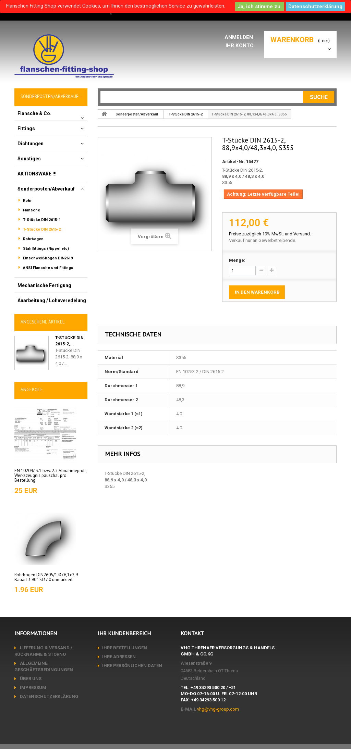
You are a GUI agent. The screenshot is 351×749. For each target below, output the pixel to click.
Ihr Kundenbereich (124, 633)
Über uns (30, 678)
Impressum (32, 687)
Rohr (27, 200)
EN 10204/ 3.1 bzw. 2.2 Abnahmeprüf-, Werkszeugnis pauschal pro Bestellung (50, 475)
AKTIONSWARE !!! (37, 173)
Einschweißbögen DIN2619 (47, 258)
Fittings (26, 128)
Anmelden (240, 37)
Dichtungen (30, 143)
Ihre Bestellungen (124, 647)
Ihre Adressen (119, 656)
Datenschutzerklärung (315, 6)
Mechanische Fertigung (44, 285)
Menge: (237, 260)
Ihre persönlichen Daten (132, 665)
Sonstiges (29, 158)
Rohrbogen (33, 239)
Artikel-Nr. (233, 161)
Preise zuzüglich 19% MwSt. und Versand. (270, 233)
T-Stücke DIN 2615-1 (41, 220)
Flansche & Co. (34, 113)
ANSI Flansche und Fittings (47, 268)
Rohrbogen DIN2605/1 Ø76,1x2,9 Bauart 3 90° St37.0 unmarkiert (46, 577)
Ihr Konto (241, 45)
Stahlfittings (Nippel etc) (45, 248)
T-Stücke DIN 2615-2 (41, 229)
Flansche (31, 210)
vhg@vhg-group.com (218, 709)
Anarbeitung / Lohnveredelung (51, 300)
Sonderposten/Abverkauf (46, 189)
